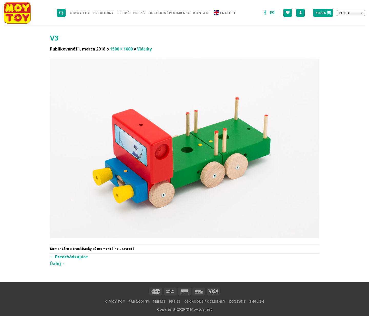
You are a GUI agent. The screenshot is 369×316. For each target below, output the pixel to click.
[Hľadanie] (61, 13)
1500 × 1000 (121, 49)
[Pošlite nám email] (272, 13)
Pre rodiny (103, 13)
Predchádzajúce (69, 257)
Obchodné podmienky (169, 13)
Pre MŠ (123, 13)
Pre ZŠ (139, 13)
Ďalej (57, 263)
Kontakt (201, 13)
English (224, 12)
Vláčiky (144, 49)
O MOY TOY (80, 13)
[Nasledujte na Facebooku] (265, 13)
